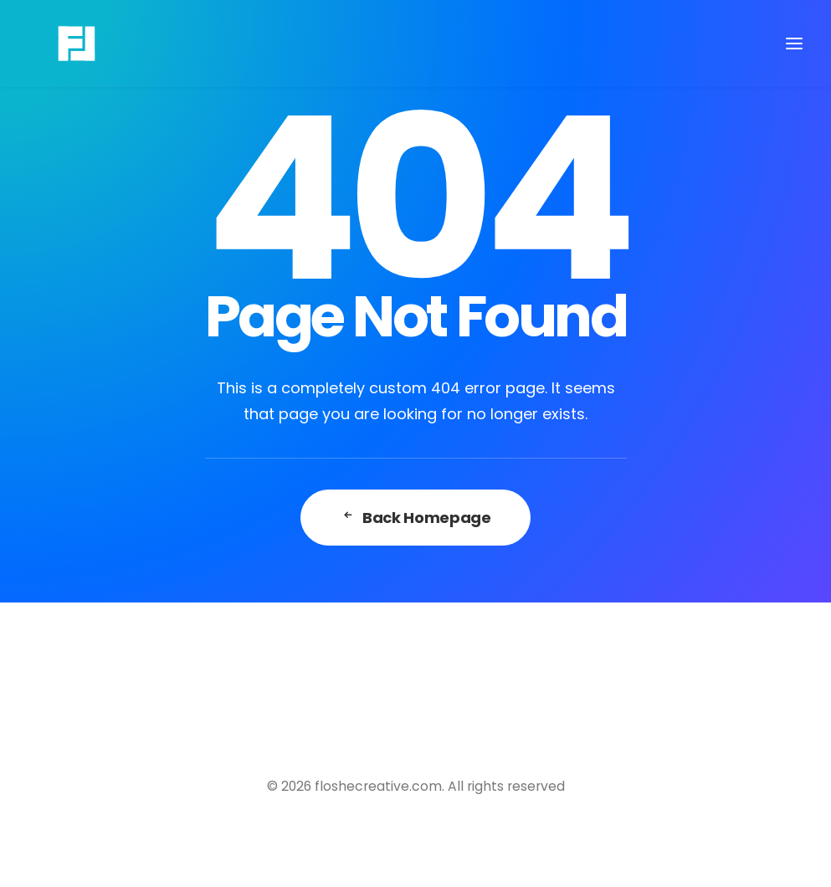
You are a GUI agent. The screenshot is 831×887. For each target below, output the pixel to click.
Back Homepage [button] (416, 517)
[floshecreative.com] (51, 43)
